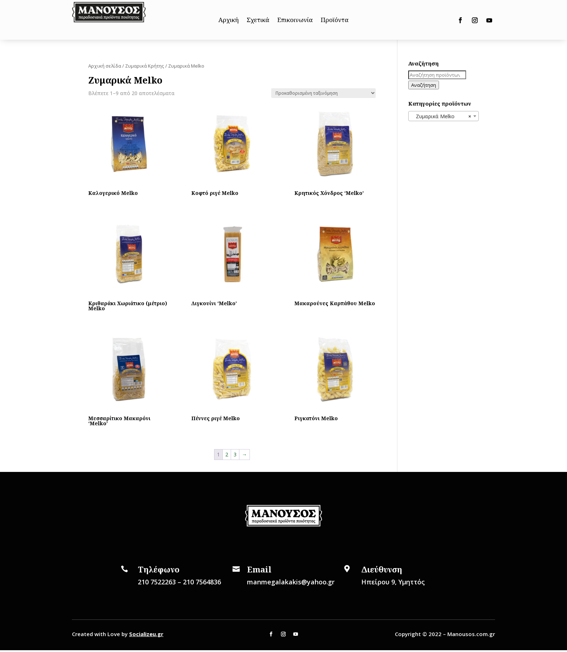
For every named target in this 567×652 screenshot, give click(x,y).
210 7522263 (157, 582)
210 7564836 (202, 582)
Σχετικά (258, 20)
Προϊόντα (335, 20)
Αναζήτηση (423, 85)
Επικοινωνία (295, 20)
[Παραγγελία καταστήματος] (323, 93)
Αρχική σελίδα (104, 66)
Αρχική (228, 20)
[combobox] (443, 116)
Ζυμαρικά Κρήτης (144, 66)
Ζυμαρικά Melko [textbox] (441, 116)
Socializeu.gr (146, 634)
